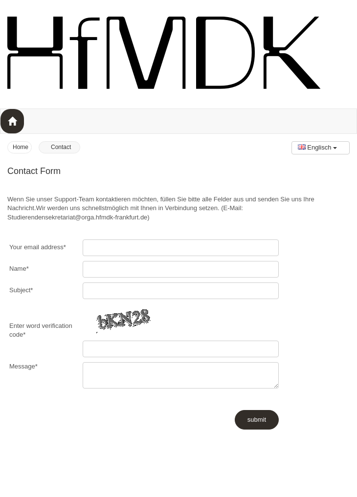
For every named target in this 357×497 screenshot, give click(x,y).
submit (256, 419)
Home (20, 147)
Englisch (317, 147)
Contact (61, 147)
